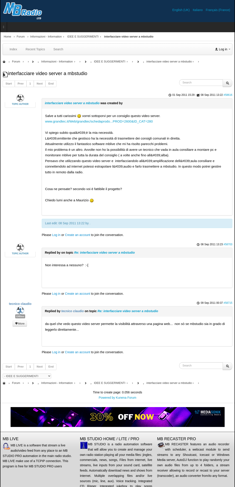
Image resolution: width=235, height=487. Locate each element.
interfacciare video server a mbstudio (72, 103)
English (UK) (181, 10)
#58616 (228, 94)
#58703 (228, 244)
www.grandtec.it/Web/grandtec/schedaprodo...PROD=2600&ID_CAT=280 (99, 121)
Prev (21, 83)
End (51, 83)
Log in (56, 235)
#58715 (228, 302)
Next (40, 83)
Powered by (107, 397)
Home (7, 36)
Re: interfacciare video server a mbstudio (104, 252)
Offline (20, 316)
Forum (21, 36)
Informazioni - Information (46, 36)
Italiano (198, 10)
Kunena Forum (126, 397)
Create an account (77, 235)
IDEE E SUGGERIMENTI (83, 36)
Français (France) (218, 10)
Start (9, 83)
